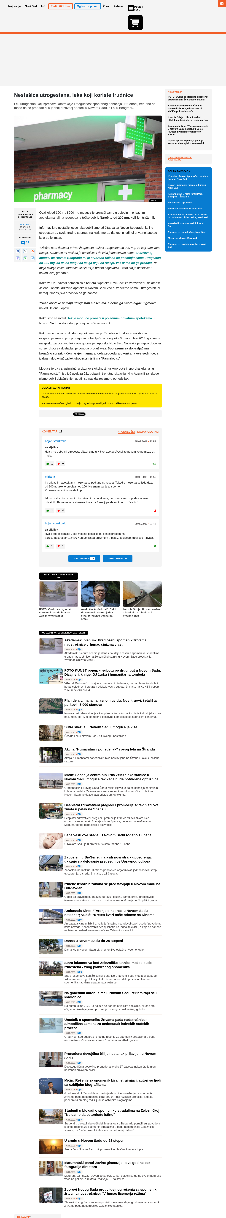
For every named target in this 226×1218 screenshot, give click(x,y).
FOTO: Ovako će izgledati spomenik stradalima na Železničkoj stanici (55, 594)
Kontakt (48, 1206)
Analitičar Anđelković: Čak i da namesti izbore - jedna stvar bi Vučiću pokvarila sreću (98, 596)
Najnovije (175, 74)
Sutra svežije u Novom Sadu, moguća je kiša (100, 709)
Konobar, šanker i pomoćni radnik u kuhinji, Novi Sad (188, 323)
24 (80, 1102)
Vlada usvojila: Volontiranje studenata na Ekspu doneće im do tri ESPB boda (188, 90)
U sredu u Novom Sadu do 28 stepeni (94, 1122)
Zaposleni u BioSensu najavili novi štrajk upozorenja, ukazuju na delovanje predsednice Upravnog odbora (108, 841)
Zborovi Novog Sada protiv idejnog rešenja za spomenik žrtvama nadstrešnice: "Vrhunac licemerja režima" (110, 1173)
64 (80, 902)
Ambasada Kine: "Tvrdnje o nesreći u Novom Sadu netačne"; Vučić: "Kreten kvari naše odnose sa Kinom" (109, 894)
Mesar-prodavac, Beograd (182, 384)
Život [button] (106, 10)
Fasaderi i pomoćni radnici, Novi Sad (186, 371)
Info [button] (43, 10)
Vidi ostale (202, 307)
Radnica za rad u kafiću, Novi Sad (186, 378)
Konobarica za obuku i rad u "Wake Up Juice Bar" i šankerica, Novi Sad (188, 362)
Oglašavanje (34, 1206)
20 (80, 691)
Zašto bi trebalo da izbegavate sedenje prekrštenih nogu (188, 112)
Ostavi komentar (117, 540)
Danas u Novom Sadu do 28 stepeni (93, 923)
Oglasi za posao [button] (87, 10)
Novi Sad (25, 206)
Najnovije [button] (14, 10)
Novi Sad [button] (31, 10)
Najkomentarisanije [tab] (180, 223)
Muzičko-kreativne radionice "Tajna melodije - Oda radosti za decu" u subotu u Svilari (189, 102)
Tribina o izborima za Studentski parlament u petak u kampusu (189, 80)
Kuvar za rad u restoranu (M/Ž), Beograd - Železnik (185, 341)
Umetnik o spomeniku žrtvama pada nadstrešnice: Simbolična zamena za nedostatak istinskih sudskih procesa (106, 1005)
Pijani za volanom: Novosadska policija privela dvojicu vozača (188, 132)
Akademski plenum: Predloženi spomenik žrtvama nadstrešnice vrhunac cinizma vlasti (105, 624)
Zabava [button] (119, 10)
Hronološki (126, 413)
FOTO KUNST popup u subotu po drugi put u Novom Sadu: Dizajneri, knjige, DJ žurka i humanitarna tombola (112, 654)
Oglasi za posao (179, 317)
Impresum (60, 1206)
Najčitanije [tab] (174, 225)
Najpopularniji (148, 413)
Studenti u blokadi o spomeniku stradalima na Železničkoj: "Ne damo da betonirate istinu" (112, 1094)
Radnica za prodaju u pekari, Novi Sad (187, 391)
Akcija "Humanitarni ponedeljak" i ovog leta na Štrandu (109, 731)
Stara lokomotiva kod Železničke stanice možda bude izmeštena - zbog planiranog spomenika (108, 947)
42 (80, 954)
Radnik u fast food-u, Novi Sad (185, 354)
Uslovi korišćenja (77, 1206)
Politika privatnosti (100, 1206)
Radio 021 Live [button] (60, 10)
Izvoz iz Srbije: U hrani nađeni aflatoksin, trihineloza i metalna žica (142, 594)
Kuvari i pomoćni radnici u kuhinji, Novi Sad (187, 332)
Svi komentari (84, 540)
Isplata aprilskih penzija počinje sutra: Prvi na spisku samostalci (186, 207)
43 (80, 1071)
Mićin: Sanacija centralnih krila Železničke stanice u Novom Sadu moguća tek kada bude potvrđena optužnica (111, 759)
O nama (20, 1206)
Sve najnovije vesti (196, 148)
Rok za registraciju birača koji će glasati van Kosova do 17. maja (189, 141)
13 (80, 1180)
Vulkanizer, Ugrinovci (180, 348)
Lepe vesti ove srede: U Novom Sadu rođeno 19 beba (107, 817)
